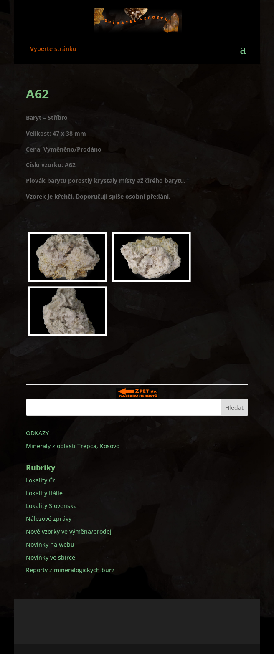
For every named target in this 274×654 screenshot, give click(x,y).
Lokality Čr (40, 480)
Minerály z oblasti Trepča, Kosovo (72, 446)
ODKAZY (37, 433)
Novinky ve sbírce (50, 557)
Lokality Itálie (44, 493)
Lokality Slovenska (51, 506)
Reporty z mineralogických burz (70, 570)
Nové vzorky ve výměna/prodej (69, 531)
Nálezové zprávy (48, 519)
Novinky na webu (50, 544)
